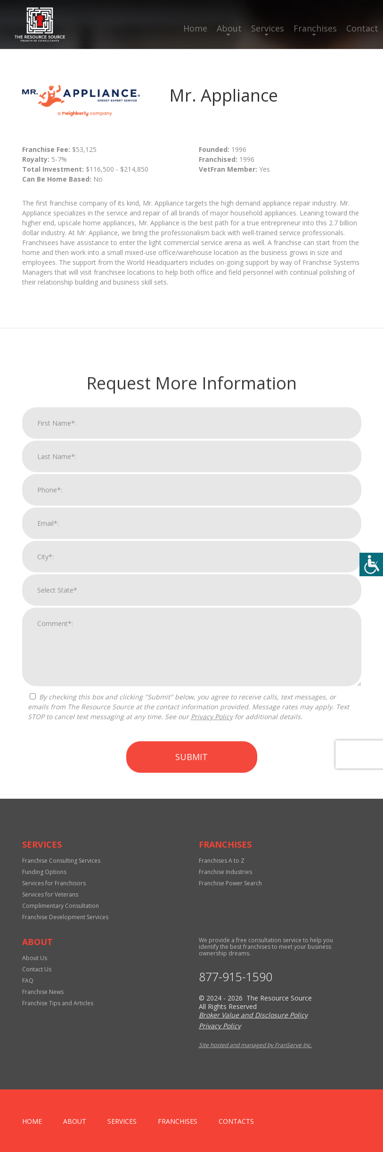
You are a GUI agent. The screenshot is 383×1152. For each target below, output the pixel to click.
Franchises (315, 28)
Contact (362, 28)
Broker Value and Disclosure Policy (253, 1014)
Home (195, 28)
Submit (191, 983)
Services (267, 28)
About (229, 28)
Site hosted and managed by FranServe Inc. (255, 1045)
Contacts (236, 1121)
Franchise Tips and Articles (57, 1003)
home (32, 1121)
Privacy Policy (212, 942)
